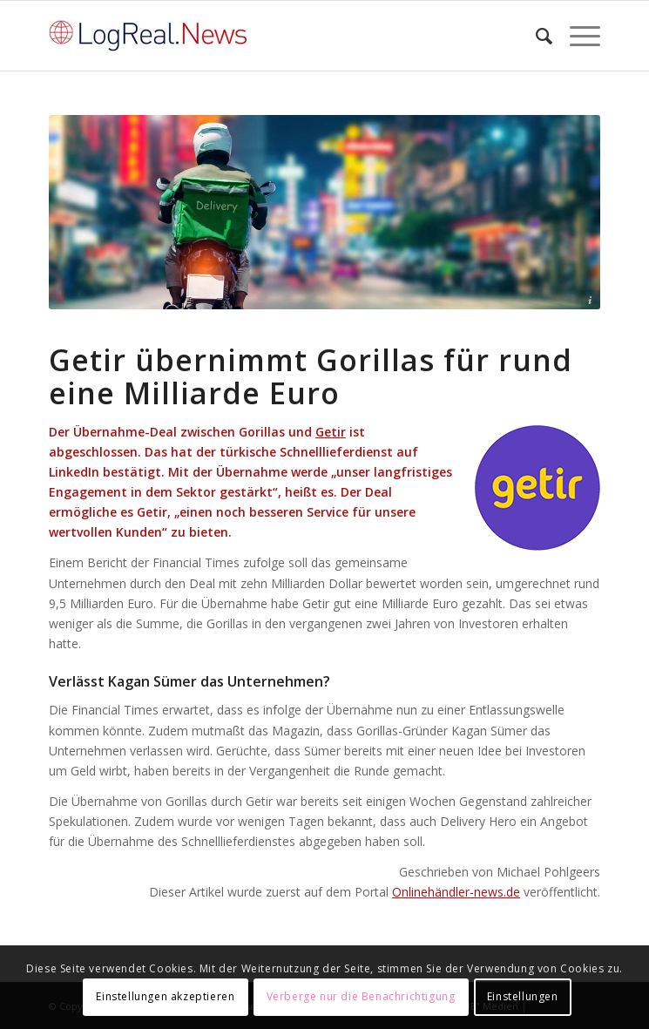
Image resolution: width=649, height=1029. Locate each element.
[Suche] (535, 36)
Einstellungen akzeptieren (165, 996)
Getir (330, 431)
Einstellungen (522, 996)
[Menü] (576, 36)
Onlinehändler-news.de (456, 891)
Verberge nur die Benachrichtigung (361, 996)
